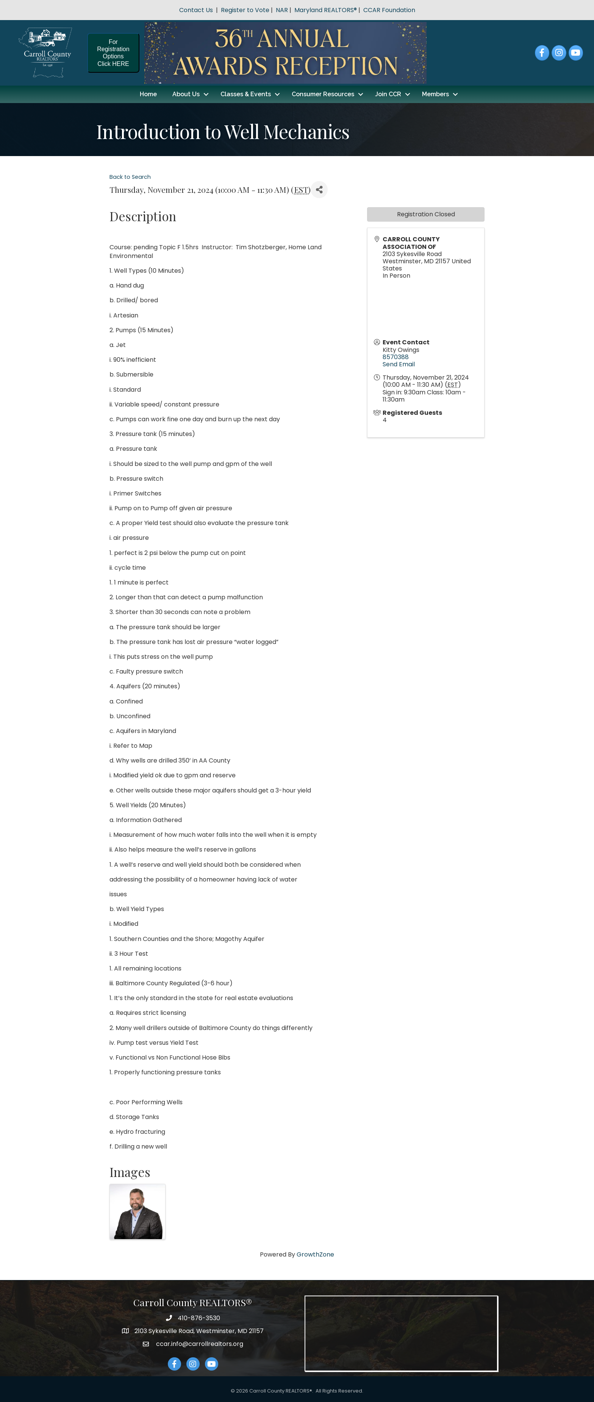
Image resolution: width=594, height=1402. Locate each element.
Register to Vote (245, 10)
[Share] (319, 189)
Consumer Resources (323, 94)
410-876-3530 (199, 1317)
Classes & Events (245, 94)
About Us (186, 94)
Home (148, 94)
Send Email (399, 363)
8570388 (396, 356)
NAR (282, 10)
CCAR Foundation (389, 10)
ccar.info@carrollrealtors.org (199, 1343)
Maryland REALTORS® (325, 10)
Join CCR (388, 94)
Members (435, 94)
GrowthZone (315, 1254)
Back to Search (130, 177)
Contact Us (196, 10)
